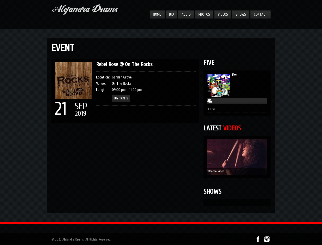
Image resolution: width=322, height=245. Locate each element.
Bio (171, 14)
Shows (241, 14)
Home (157, 14)
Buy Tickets (121, 98)
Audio (186, 14)
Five (234, 75)
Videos (223, 14)
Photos (204, 14)
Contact (260, 14)
